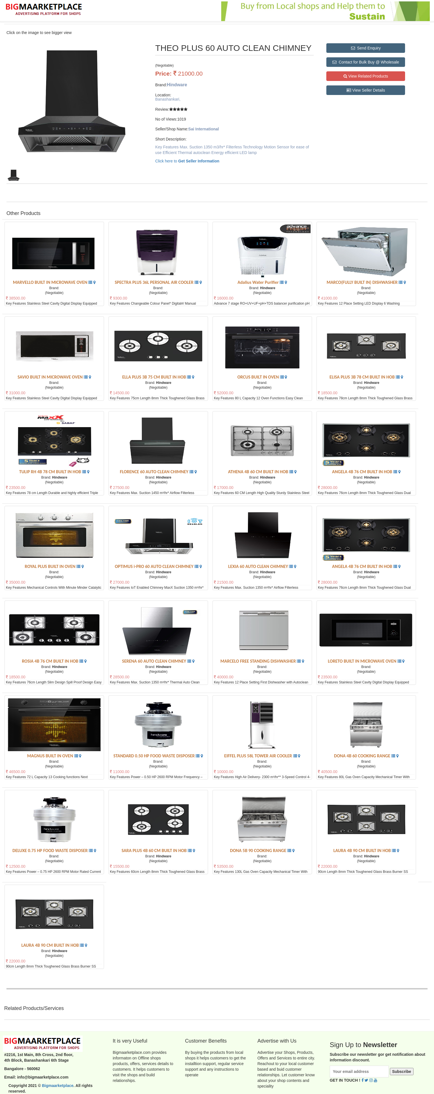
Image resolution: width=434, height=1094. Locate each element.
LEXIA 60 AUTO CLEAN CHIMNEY (258, 566)
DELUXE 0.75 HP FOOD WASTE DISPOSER (50, 850)
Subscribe (401, 1071)
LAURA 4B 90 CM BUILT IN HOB (362, 850)
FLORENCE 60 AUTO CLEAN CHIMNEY (154, 471)
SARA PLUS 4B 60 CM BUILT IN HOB (154, 850)
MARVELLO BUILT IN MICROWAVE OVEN (50, 282)
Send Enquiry (366, 48)
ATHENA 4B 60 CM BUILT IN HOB (258, 471)
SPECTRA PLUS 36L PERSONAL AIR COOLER (155, 282)
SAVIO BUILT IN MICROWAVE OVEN (50, 377)
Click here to (187, 161)
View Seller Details (366, 90)
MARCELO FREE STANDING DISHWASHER (258, 661)
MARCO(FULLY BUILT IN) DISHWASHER (363, 282)
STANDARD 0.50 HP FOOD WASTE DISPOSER (155, 755)
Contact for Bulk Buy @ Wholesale (366, 62)
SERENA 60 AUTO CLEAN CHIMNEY (154, 661)
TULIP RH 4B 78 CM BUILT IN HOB (50, 471)
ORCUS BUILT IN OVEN (259, 377)
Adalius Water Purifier (259, 282)
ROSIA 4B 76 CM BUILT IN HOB (50, 661)
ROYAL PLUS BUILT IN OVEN (50, 566)
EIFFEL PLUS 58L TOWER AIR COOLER (258, 755)
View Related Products (365, 76)
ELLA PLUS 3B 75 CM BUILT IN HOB (154, 377)
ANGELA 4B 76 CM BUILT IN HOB (362, 471)
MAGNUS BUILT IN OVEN (50, 755)
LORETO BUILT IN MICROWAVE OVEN (362, 661)
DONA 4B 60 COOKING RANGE (362, 755)
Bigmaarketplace (57, 1085)
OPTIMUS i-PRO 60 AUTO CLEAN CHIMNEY (154, 566)
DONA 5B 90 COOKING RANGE (258, 850)
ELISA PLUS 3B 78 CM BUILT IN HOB (362, 377)
